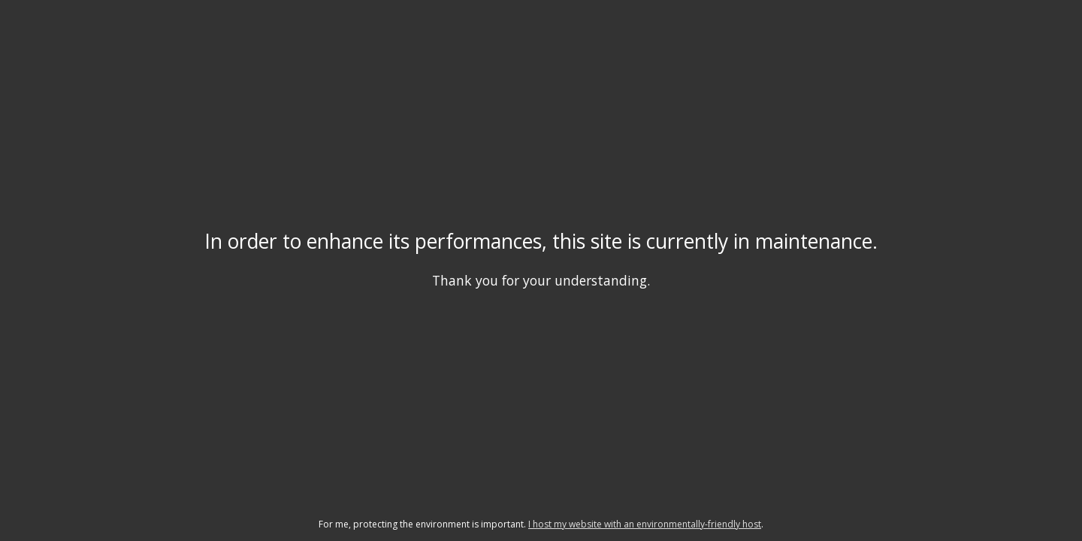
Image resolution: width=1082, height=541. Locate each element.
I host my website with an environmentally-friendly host (644, 524)
